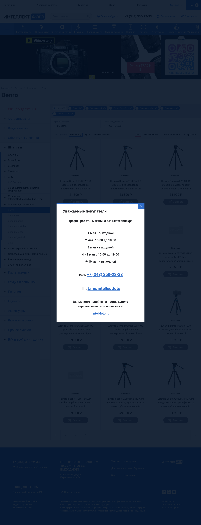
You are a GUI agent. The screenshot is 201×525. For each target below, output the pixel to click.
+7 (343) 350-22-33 (105, 274)
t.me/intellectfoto (104, 288)
